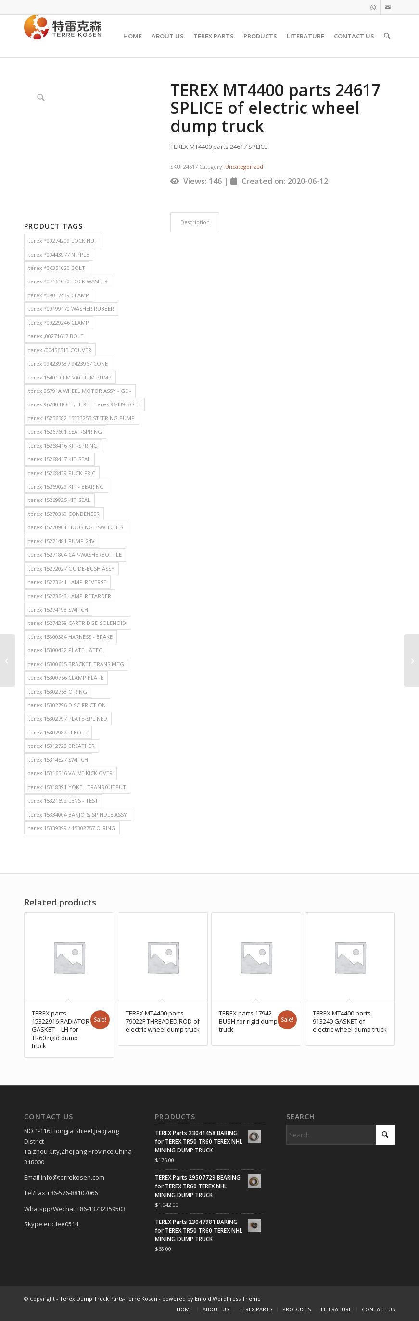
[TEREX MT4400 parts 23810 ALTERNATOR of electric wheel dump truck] (7, 660)
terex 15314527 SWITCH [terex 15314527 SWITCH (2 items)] (58, 759)
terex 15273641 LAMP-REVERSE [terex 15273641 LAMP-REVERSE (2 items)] (67, 582)
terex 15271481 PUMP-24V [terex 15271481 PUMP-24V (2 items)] (61, 541)
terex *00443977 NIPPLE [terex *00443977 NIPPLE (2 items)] (58, 254)
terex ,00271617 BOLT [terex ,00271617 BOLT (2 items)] (56, 336)
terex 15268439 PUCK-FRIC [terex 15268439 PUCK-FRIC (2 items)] (61, 473)
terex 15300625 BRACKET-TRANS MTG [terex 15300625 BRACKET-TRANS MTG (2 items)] (76, 664)
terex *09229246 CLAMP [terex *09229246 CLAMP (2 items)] (58, 322)
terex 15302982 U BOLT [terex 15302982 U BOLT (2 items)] (58, 732)
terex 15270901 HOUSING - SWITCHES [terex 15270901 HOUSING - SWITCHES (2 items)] (75, 527)
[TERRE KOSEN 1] (62, 36)
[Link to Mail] (388, 7)
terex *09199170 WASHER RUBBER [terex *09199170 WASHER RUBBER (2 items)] (71, 308)
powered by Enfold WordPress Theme (211, 1298)
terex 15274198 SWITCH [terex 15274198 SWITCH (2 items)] (58, 609)
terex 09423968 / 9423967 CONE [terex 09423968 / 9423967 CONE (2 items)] (68, 363)
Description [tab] (195, 222)
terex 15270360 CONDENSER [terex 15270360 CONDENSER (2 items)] (64, 513)
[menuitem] (132, 36)
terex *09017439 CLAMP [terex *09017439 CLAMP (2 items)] (58, 295)
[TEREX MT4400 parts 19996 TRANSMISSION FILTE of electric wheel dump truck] (411, 660)
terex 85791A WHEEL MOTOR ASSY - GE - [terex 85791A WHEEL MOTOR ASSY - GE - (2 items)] (79, 390)
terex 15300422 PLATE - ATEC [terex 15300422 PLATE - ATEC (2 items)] (65, 650)
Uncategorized (244, 166)
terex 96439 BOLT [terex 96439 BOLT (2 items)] (117, 404)
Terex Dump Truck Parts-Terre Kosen (108, 1298)
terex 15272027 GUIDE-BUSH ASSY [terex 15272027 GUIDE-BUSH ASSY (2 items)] (71, 568)
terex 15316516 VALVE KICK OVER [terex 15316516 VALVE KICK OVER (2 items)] (70, 773)
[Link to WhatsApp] (373, 7)
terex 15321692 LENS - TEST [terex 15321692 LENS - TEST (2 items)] (63, 800)
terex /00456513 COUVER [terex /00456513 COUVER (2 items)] (59, 350)
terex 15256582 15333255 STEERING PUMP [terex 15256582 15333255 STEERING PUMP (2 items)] (81, 418)
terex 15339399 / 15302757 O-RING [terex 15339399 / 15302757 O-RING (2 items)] (71, 828)
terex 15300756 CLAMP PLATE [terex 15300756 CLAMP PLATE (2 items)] (65, 677)
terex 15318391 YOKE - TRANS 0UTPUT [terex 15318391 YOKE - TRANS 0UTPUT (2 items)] (77, 787)
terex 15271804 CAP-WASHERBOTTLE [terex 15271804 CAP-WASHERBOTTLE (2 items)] (75, 554)
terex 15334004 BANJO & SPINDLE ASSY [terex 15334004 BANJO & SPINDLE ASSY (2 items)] (77, 814)
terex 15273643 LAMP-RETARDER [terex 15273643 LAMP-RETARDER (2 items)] (69, 595)
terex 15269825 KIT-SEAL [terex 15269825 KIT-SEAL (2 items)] (59, 499)
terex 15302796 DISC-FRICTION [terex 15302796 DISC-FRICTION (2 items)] (67, 705)
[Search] (387, 36)
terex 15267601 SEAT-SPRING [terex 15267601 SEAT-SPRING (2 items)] (65, 431)
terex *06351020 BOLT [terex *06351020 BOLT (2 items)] (56, 267)
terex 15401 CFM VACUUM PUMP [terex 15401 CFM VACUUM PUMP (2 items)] (70, 377)
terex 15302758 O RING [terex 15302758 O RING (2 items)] (57, 691)
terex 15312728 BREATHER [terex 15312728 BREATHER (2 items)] (61, 745)
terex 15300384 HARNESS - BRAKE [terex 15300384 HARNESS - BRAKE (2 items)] (70, 636)
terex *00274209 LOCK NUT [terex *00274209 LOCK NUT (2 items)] (63, 240)
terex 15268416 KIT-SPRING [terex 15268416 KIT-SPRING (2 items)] (63, 445)
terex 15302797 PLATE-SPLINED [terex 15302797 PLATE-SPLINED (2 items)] (67, 718)
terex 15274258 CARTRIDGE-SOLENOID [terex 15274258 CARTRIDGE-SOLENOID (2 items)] (77, 622)
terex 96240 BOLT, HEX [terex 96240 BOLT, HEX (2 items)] (57, 404)
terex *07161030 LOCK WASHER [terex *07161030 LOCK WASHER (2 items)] (68, 281)
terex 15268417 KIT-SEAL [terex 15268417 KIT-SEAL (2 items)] (59, 459)
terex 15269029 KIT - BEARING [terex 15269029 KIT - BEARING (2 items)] (66, 486)
